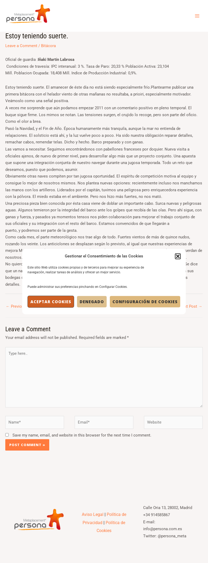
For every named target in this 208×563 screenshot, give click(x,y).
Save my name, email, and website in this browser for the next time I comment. (81, 436)
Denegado (92, 301)
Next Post (191, 308)
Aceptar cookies (50, 301)
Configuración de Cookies (145, 301)
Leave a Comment (21, 47)
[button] (177, 256)
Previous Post (20, 308)
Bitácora (48, 47)
